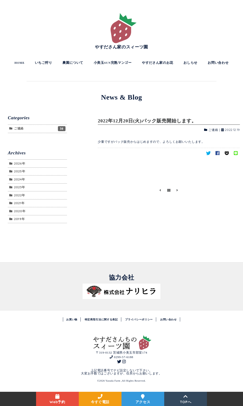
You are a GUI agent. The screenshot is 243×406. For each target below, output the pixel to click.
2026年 (19, 163)
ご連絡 (213, 130)
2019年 (19, 219)
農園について (72, 63)
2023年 (19, 187)
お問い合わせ (218, 63)
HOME (19, 63)
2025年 (19, 171)
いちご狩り (43, 63)
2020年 (19, 211)
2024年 (19, 179)
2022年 (19, 195)
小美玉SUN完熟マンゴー (113, 63)
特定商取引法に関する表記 (101, 319)
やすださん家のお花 (157, 63)
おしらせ (190, 63)
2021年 (19, 203)
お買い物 (71, 319)
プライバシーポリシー (139, 319)
